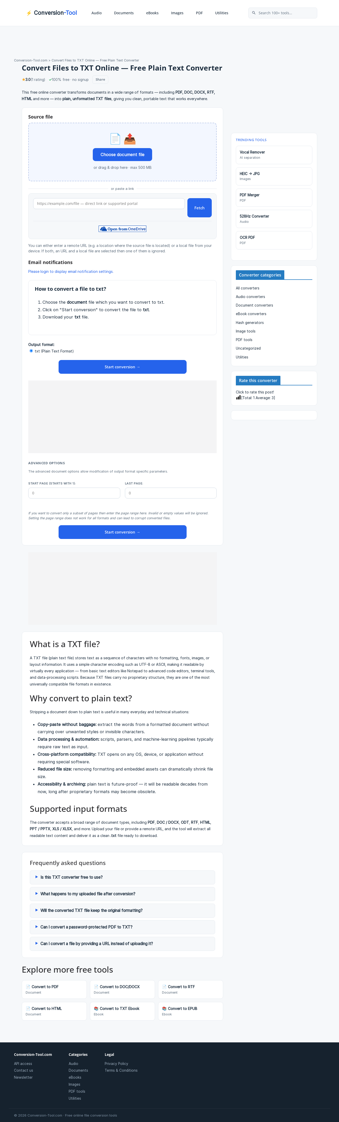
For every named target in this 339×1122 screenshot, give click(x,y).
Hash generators (250, 323)
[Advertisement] (122, 416)
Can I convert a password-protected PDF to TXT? (86, 927)
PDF (199, 12)
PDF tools (244, 340)
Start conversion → (122, 366)
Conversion (51, 13)
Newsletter (23, 1077)
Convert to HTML (54, 1011)
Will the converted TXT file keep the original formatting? (91, 910)
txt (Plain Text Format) (52, 351)
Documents (124, 12)
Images (177, 12)
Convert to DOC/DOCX (122, 990)
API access (23, 1064)
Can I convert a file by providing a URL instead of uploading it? (96, 943)
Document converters (254, 305)
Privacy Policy (116, 1064)
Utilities (221, 12)
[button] (107, 13)
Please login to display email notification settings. (71, 271)
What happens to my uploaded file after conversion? (87, 893)
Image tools (246, 331)
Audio (96, 12)
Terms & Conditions (121, 1070)
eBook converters (251, 314)
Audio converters (250, 297)
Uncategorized (248, 348)
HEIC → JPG (274, 177)
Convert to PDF (54, 990)
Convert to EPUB (190, 1011)
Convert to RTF (190, 990)
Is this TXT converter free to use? (71, 877)
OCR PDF (274, 240)
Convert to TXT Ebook (122, 1011)
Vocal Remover (274, 155)
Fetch (199, 207)
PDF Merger (274, 198)
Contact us (23, 1070)
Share (100, 79)
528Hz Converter (274, 219)
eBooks (152, 12)
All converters (247, 288)
